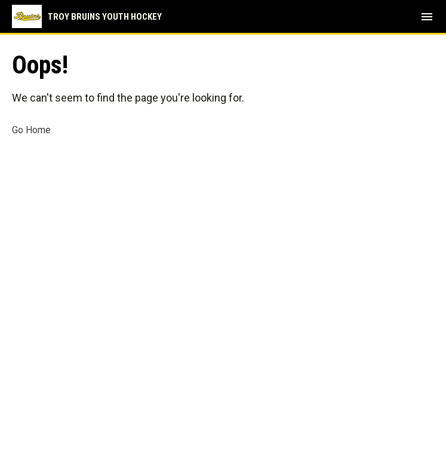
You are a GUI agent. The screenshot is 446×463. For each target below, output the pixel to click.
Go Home (31, 130)
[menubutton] (427, 17)
